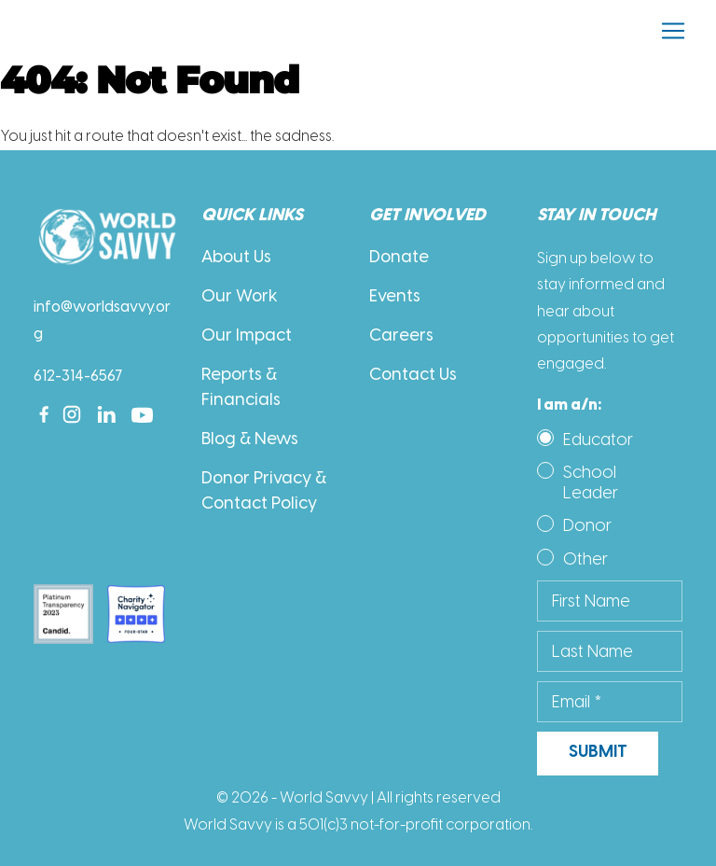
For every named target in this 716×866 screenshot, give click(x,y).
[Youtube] (142, 415)
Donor (587, 525)
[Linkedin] (106, 414)
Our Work (239, 297)
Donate (399, 258)
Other (585, 559)
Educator (598, 439)
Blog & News (249, 440)
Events (394, 297)
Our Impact (246, 336)
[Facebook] (44, 414)
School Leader (590, 482)
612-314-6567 (78, 376)
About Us (236, 258)
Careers (401, 336)
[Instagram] (72, 414)
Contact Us (413, 375)
